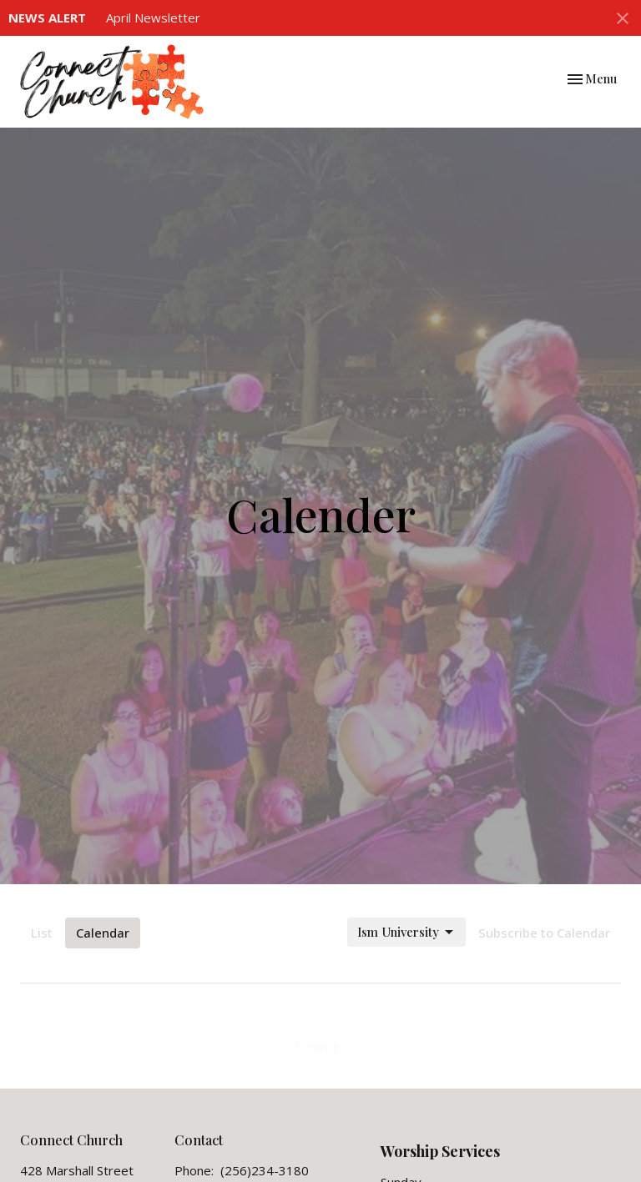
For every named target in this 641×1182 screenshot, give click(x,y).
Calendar (102, 932)
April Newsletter (153, 17)
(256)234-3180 (264, 1170)
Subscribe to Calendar (544, 932)
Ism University (406, 932)
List (42, 932)
